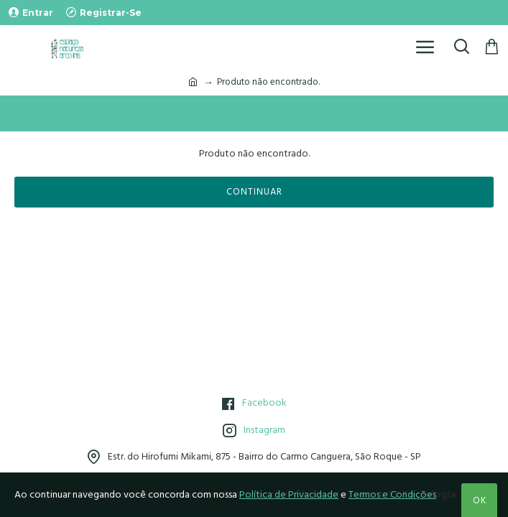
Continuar (254, 191)
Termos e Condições (392, 495)
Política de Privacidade (288, 495)
